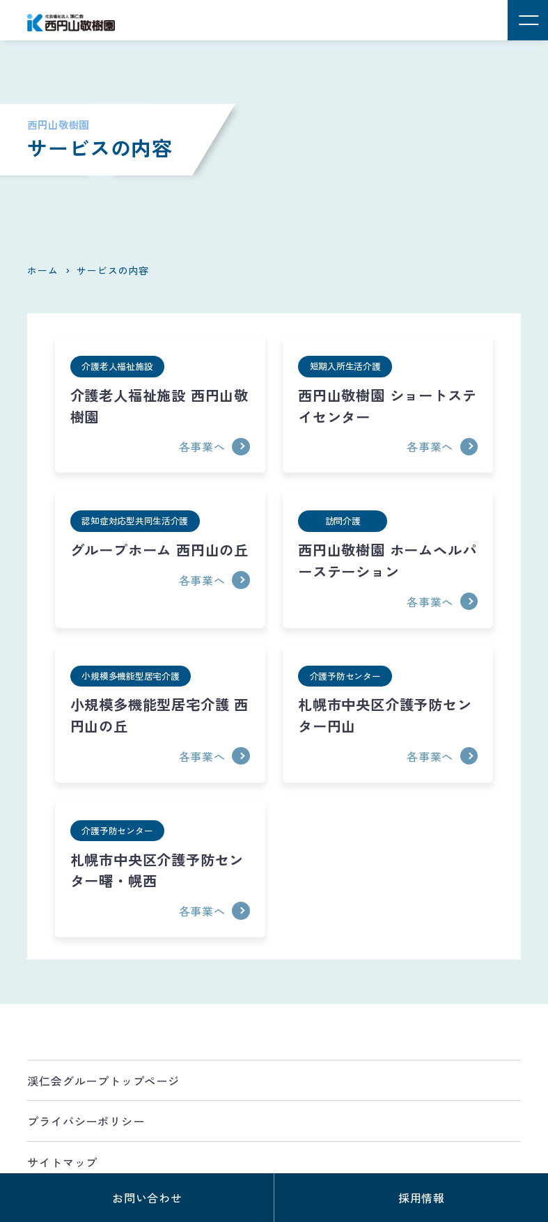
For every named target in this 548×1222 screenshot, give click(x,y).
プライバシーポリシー (85, 1121)
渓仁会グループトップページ (103, 1080)
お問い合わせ (147, 1197)
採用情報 (421, 1197)
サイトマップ (62, 1162)
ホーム (42, 270)
